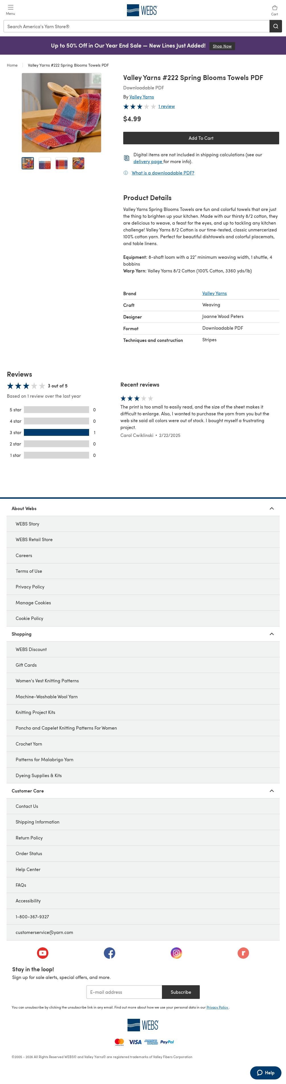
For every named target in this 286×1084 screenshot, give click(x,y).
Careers (24, 555)
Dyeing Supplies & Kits (39, 775)
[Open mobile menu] (10, 10)
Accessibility (28, 901)
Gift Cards (26, 665)
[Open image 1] (28, 163)
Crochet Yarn (29, 744)
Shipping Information (37, 822)
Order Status (29, 853)
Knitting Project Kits (35, 712)
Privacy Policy (30, 587)
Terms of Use (29, 571)
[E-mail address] (124, 992)
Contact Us (27, 806)
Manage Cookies (33, 602)
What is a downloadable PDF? (163, 172)
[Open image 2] (45, 163)
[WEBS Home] (143, 1025)
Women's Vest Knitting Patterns (47, 680)
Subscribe (181, 992)
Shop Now (224, 46)
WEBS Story (27, 524)
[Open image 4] (78, 163)
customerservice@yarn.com (44, 932)
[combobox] (136, 26)
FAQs (21, 885)
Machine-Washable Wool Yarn (47, 696)
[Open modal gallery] (61, 113)
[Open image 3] (61, 163)
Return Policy (29, 838)
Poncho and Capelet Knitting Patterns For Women (66, 728)
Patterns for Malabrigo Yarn (44, 759)
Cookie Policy (29, 618)
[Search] (275, 26)
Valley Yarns (141, 97)
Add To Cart (201, 138)
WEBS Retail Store (34, 539)
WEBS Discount (31, 649)
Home (13, 65)
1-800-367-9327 (32, 916)
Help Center (28, 869)
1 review (167, 106)
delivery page (148, 161)
